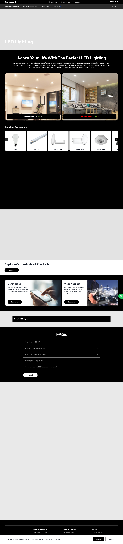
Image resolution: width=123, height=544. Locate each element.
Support (76, 2)
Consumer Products (12, 7)
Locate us (71, 302)
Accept (98, 539)
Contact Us (15, 302)
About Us (56, 7)
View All (30, 375)
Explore (11, 270)
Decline (111, 539)
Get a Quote (53, 2)
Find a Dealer (66, 2)
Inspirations (45, 7)
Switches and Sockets (40, 533)
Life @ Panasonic (96, 533)
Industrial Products (30, 7)
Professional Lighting (68, 533)
